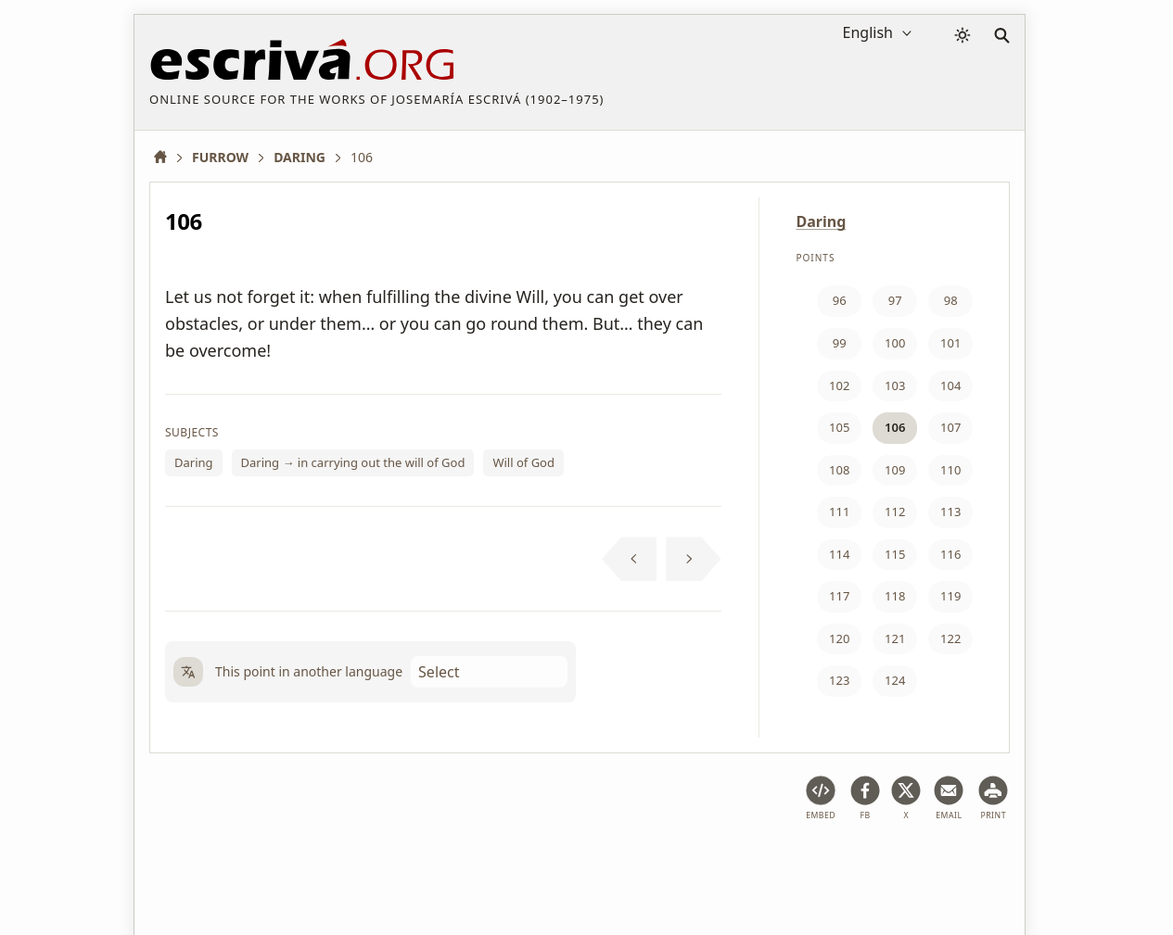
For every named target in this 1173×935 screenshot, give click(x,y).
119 (950, 596)
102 (839, 385)
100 (895, 343)
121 (895, 638)
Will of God (523, 462)
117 (839, 596)
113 (950, 511)
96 (840, 300)
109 (895, 469)
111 (839, 511)
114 (839, 554)
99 (840, 343)
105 (839, 427)
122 (950, 638)
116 (950, 554)
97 (895, 300)
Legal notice (272, 864)
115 (895, 554)
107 (950, 427)
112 (895, 511)
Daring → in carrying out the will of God (353, 462)
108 (839, 469)
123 (839, 680)
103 (895, 385)
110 (950, 469)
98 (951, 300)
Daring (193, 462)
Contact (692, 864)
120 (839, 638)
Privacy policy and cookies (410, 864)
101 (950, 343)
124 (895, 680)
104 (950, 385)
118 (895, 596)
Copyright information (578, 864)
